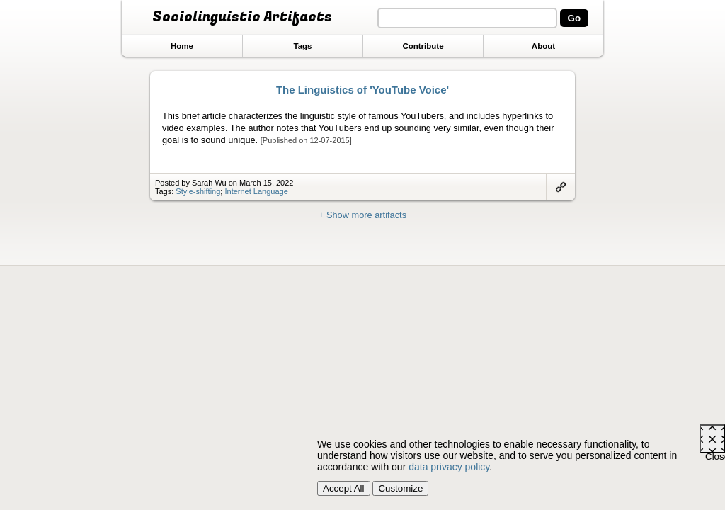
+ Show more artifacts (362, 215)
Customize (400, 488)
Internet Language (255, 191)
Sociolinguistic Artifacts (242, 17)
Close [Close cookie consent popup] (715, 452)
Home (182, 46)
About (543, 46)
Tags (302, 46)
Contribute (422, 46)
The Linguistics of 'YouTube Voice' (362, 90)
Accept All (344, 488)
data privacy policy (449, 466)
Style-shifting (198, 191)
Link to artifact (561, 187)
